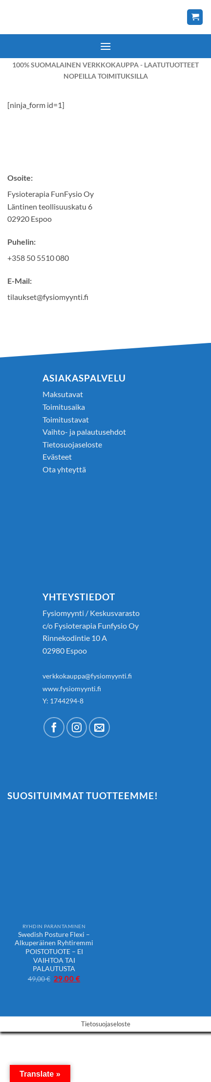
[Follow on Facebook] (53, 727)
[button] (105, 46)
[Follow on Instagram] (76, 727)
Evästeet (57, 456)
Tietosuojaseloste (72, 444)
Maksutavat (62, 394)
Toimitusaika (63, 406)
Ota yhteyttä (64, 469)
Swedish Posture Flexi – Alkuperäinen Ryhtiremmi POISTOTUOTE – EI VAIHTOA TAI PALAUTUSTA (54, 952)
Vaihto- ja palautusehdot (84, 431)
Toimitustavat (65, 419)
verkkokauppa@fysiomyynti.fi (87, 676)
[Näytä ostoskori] (195, 17)
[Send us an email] (99, 727)
